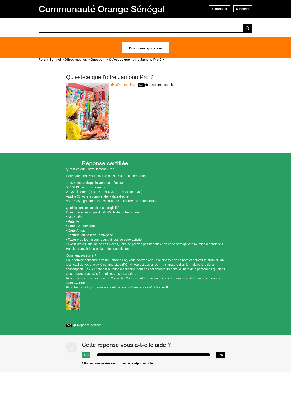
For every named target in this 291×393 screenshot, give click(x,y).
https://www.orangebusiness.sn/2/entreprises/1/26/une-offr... (129, 287)
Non (220, 355)
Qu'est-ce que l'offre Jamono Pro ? (109, 77)
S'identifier (219, 9)
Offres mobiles (125, 85)
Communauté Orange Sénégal (102, 9)
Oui (86, 355)
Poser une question (145, 47)
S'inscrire (243, 9)
